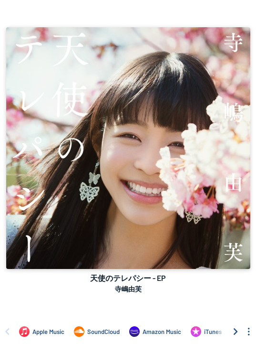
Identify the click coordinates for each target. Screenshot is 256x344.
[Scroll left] (7, 331)
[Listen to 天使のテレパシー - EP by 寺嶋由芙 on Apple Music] (41, 331)
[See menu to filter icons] (249, 331)
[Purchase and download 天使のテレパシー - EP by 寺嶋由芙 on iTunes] (206, 331)
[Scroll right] (235, 331)
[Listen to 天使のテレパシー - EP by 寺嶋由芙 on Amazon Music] (155, 331)
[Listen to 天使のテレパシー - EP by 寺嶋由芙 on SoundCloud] (96, 331)
